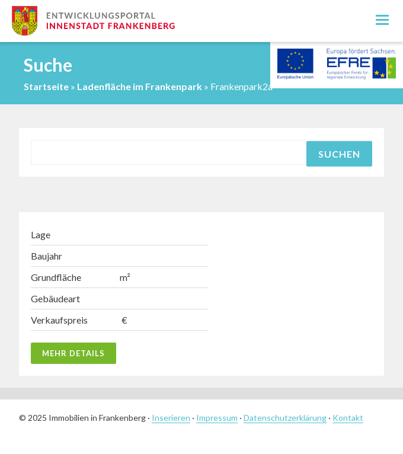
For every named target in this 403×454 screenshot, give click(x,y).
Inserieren (171, 418)
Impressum (217, 418)
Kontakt (347, 418)
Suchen (339, 153)
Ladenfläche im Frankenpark (139, 86)
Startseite (46, 86)
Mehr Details (73, 353)
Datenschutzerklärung (285, 418)
